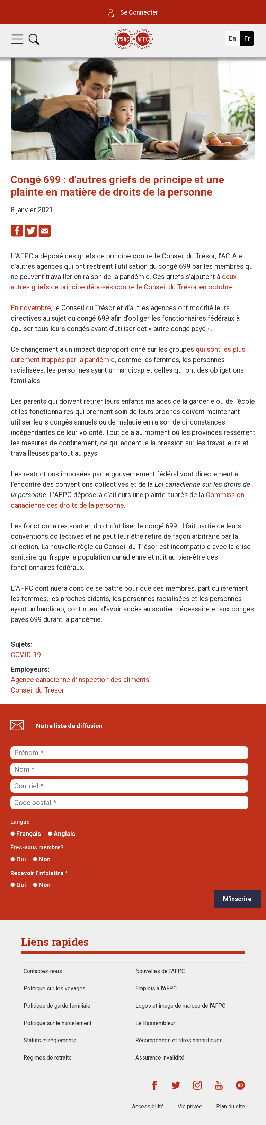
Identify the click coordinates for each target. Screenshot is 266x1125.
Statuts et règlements (50, 1040)
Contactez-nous (43, 971)
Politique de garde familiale (57, 1005)
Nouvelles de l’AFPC (160, 971)
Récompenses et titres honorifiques (179, 1040)
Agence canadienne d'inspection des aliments (80, 680)
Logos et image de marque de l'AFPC (180, 1005)
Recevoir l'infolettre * (39, 873)
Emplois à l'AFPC (156, 988)
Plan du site (230, 1106)
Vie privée (190, 1106)
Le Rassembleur (155, 1023)
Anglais (61, 833)
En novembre (31, 308)
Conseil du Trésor (37, 690)
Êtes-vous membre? (37, 847)
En (234, 40)
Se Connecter (133, 12)
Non (42, 859)
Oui (18, 859)
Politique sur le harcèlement (57, 1023)
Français (25, 833)
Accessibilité (148, 1106)
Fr (249, 40)
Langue (20, 822)
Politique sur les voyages (55, 988)
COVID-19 (26, 655)
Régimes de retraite (48, 1057)
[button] (17, 45)
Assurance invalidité (159, 1057)
